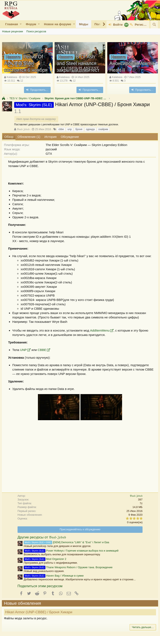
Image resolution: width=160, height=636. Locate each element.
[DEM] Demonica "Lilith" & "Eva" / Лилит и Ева (66, 542)
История (50, 136)
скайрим (103, 129)
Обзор (8, 136)
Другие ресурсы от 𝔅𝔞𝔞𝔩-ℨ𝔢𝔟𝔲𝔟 (42, 537)
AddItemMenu (100, 330)
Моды (83, 24)
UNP (23, 350)
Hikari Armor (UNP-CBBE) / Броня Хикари (38, 612)
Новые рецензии (12, 31)
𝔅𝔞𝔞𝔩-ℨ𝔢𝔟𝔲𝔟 (23, 129)
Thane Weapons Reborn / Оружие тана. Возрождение (68, 567)
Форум (31, 24)
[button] (21, 24)
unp (70, 129)
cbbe (61, 129)
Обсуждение (70, 136)
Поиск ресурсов (36, 31)
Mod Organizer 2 (45, 559)
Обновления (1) (29, 136)
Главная (11, 24)
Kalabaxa (12, 77)
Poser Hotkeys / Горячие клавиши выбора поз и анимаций (71, 550)
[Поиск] (154, 24)
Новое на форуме (57, 24)
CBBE (42, 350)
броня (78, 129)
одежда (90, 129)
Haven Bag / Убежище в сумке (54, 575)
